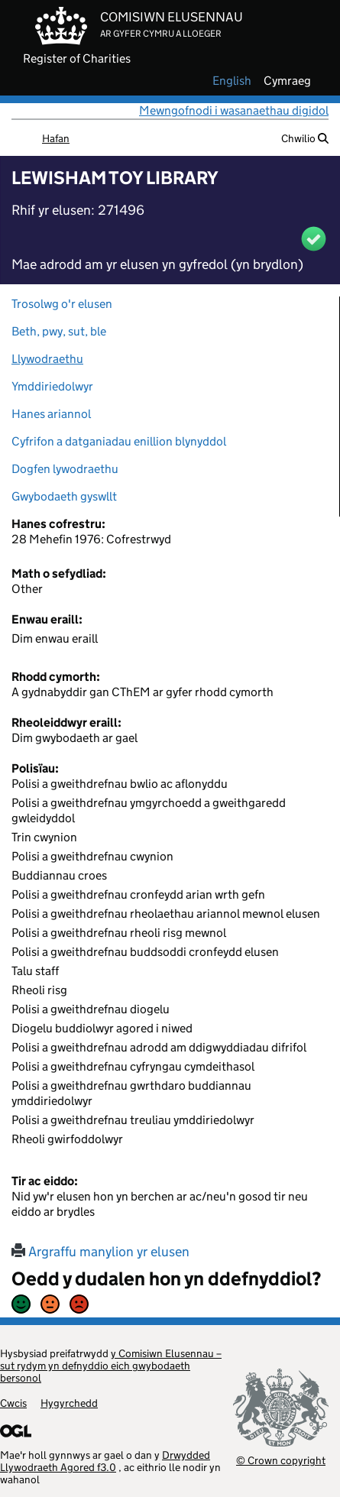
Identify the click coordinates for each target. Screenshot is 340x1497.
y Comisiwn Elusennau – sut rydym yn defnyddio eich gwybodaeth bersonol (111, 1365)
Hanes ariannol (51, 414)
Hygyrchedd (69, 1403)
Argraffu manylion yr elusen (100, 1251)
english (231, 81)
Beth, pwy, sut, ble (58, 331)
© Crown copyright (280, 1459)
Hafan (56, 138)
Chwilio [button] (305, 138)
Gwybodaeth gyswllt (64, 496)
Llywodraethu (47, 359)
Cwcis (13, 1403)
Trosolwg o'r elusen (61, 303)
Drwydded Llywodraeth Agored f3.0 (105, 1461)
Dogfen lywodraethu (64, 469)
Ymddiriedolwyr (52, 386)
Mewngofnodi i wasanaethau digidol (234, 110)
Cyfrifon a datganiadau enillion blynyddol (118, 441)
